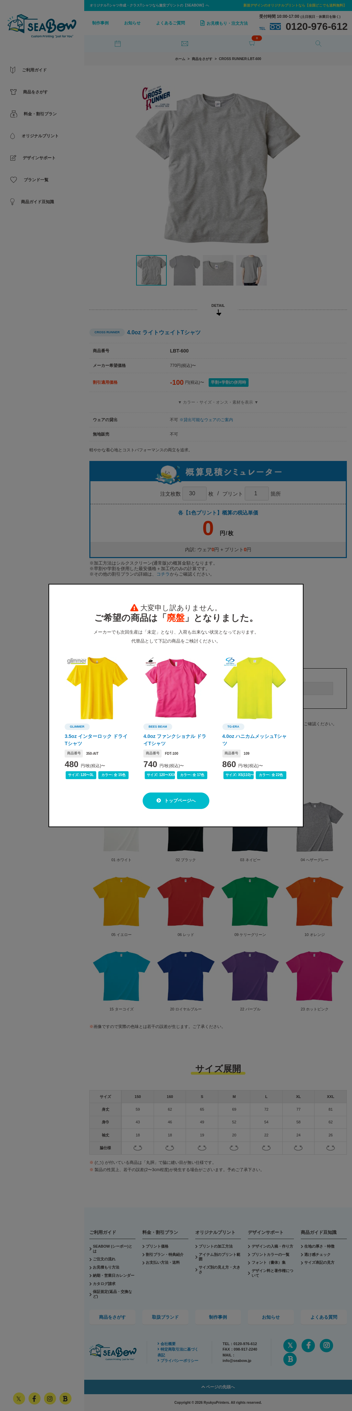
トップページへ (176, 800)
